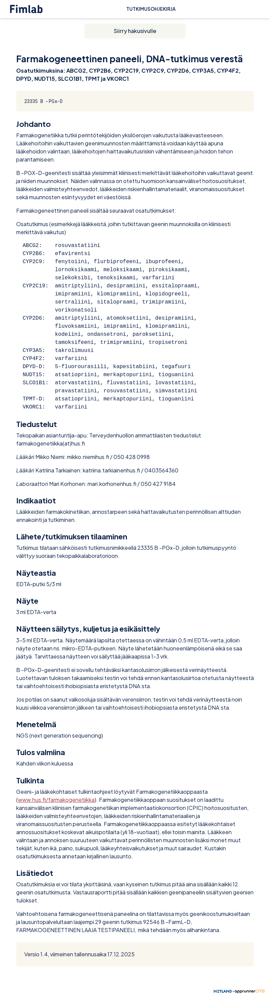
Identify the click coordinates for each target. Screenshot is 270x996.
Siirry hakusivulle (135, 30)
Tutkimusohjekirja (151, 9)
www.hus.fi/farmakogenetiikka (56, 799)
